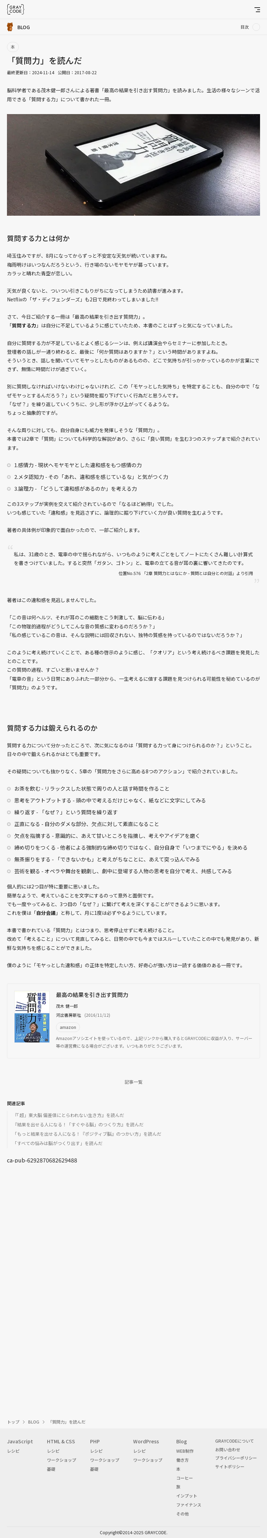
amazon (68, 1027)
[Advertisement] (133, 1238)
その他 (182, 1513)
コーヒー (184, 1478)
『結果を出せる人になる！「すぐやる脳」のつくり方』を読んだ (78, 1124)
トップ (13, 1422)
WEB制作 (185, 1451)
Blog (181, 1441)
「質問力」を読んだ (67, 1422)
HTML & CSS (61, 1441)
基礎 (51, 1469)
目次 (245, 27)
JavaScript (20, 1441)
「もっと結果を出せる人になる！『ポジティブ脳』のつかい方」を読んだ (87, 1134)
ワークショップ (61, 1460)
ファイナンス (188, 1504)
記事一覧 (133, 1082)
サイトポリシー (229, 1466)
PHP (95, 1441)
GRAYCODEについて (234, 1441)
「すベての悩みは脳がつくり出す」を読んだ (58, 1143)
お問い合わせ (227, 1449)
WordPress (146, 1441)
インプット (186, 1495)
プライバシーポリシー (236, 1458)
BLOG (33, 1422)
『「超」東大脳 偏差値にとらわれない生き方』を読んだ (68, 1115)
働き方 (182, 1460)
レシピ (13, 1451)
